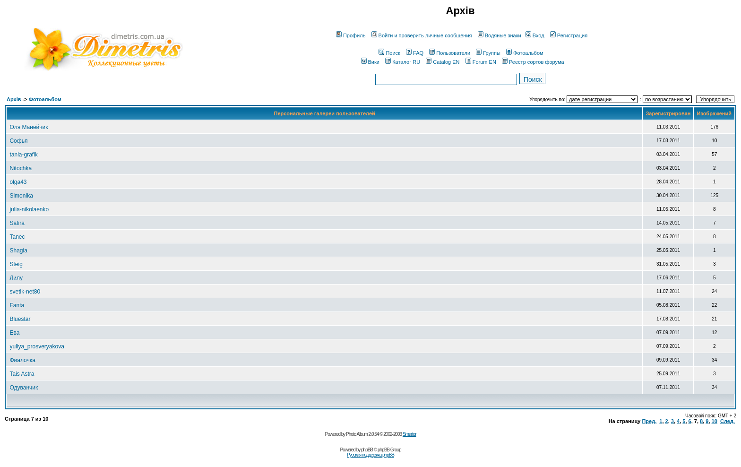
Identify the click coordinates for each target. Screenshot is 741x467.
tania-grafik (23, 154)
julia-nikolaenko (29, 209)
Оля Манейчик (28, 127)
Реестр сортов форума (533, 62)
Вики (370, 62)
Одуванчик (23, 387)
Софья (18, 141)
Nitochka (20, 168)
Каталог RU (402, 62)
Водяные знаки (499, 35)
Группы (488, 53)
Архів (14, 99)
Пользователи (449, 53)
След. (727, 421)
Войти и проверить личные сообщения (421, 35)
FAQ (414, 53)
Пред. (649, 421)
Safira (16, 223)
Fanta (16, 305)
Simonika (21, 195)
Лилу (16, 278)
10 (714, 421)
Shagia (18, 250)
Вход (535, 35)
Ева (14, 332)
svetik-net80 (24, 291)
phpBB (367, 449)
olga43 (17, 182)
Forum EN (480, 62)
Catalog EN (442, 62)
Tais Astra (21, 374)
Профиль (351, 35)
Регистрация (568, 35)
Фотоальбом (524, 53)
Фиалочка (22, 360)
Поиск (389, 53)
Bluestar (19, 319)
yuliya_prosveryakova (36, 346)
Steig (15, 264)
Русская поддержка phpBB (370, 455)
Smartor (409, 434)
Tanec (17, 237)
